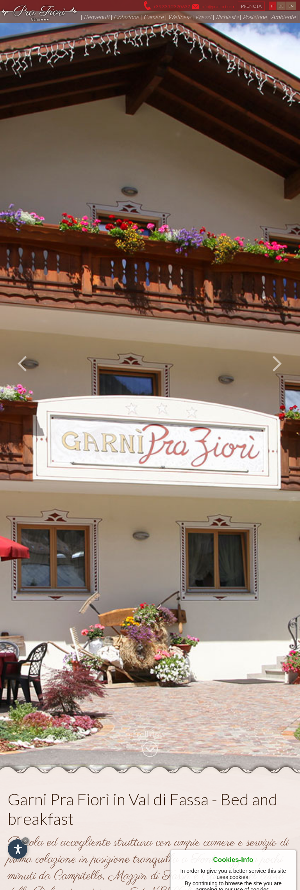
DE (281, 6)
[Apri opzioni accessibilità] (17, 849)
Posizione (255, 16)
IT (272, 6)
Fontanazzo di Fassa (179, 773)
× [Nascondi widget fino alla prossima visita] (25, 841)
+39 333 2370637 (171, 6)
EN (291, 6)
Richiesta (227, 16)
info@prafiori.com (218, 6)
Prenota (251, 6)
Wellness (179, 16)
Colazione (126, 16)
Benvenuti (96, 16)
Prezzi (203, 16)
